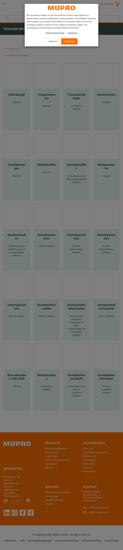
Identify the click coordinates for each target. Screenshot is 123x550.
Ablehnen (53, 41)
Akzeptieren (69, 41)
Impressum (72, 33)
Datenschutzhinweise (55, 33)
